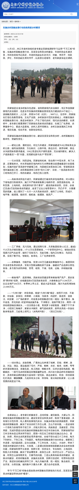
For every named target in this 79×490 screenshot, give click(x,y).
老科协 (17, 21)
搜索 (71, 14)
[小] (17, 39)
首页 (11, 21)
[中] (13, 39)
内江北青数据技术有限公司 (19, 485)
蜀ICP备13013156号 (30, 481)
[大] (10, 39)
